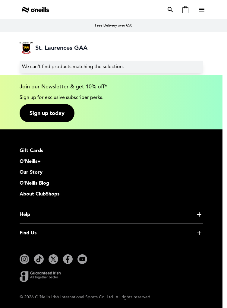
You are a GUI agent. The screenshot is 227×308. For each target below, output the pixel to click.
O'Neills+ (30, 161)
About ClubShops (39, 194)
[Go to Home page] (35, 9)
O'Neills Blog (34, 183)
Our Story (31, 172)
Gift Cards (31, 151)
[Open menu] (202, 9)
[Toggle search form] (169, 9)
